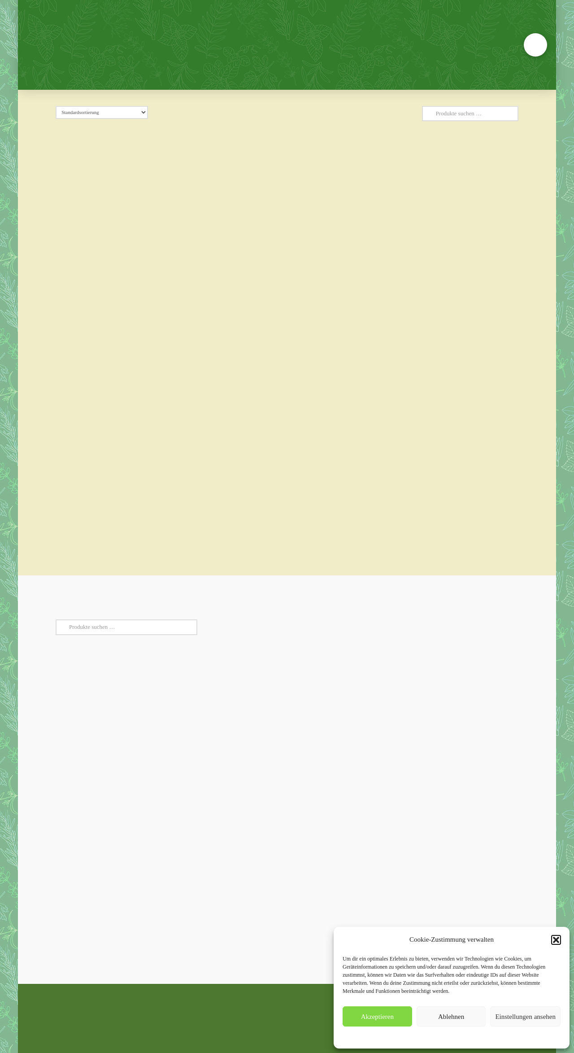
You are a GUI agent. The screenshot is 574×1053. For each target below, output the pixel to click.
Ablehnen (451, 1016)
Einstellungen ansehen (525, 1016)
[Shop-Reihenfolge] (102, 112)
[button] (556, 939)
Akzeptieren (377, 1016)
